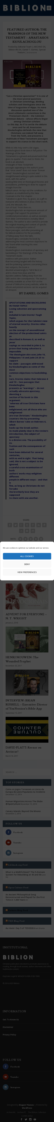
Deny (27, 564)
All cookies (27, 556)
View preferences (27, 572)
